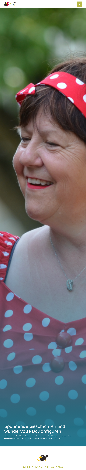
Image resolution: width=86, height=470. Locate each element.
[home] (10, 4)
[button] (79, 4)
